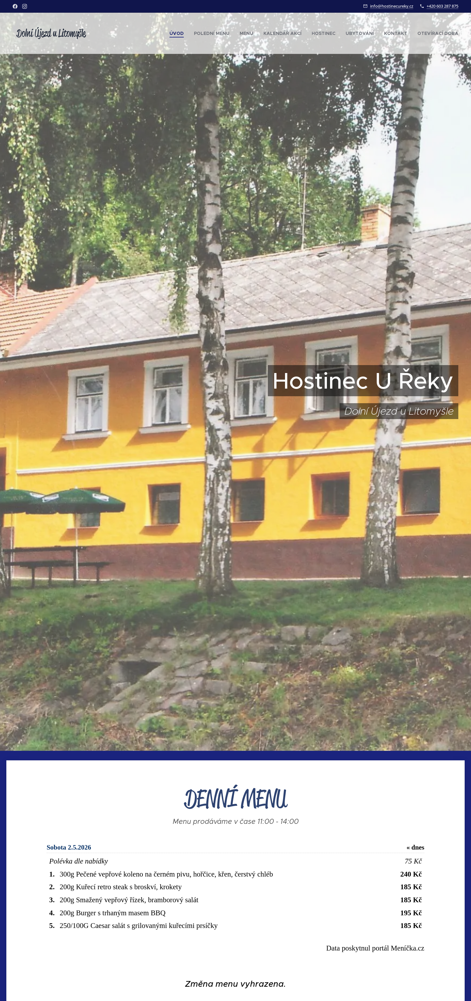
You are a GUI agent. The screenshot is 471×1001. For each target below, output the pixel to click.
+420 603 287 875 (442, 6)
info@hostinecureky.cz (391, 6)
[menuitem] (178, 33)
